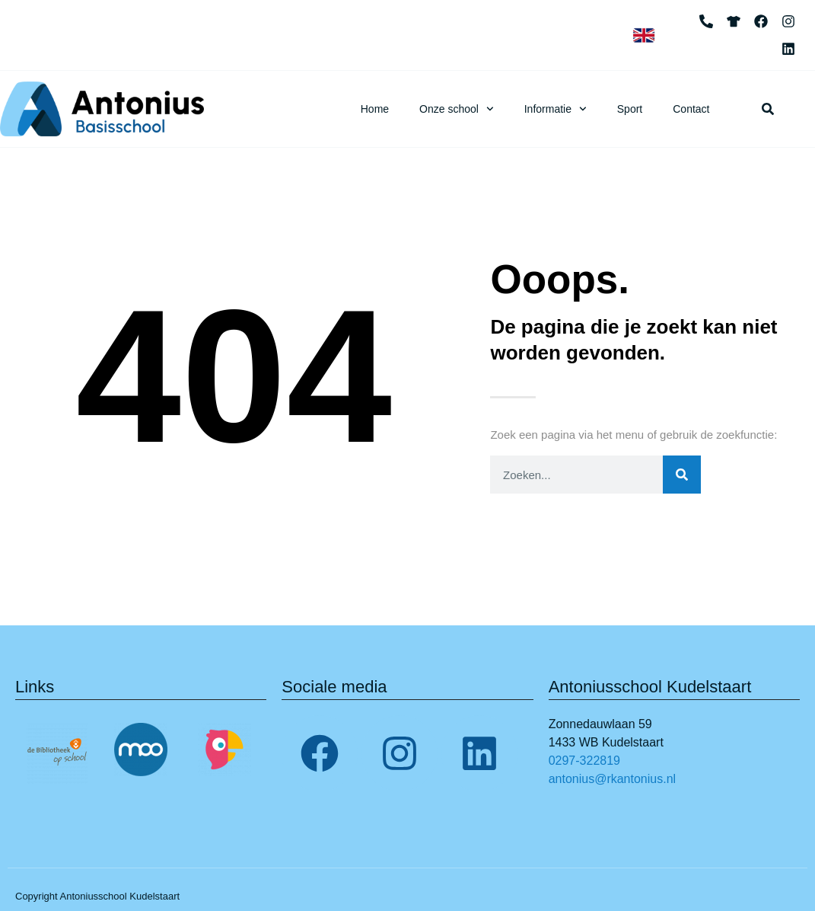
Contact (691, 109)
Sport (629, 109)
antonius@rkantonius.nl (612, 778)
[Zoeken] (682, 475)
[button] (768, 109)
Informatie (555, 108)
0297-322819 (584, 760)
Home (375, 109)
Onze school (456, 108)
